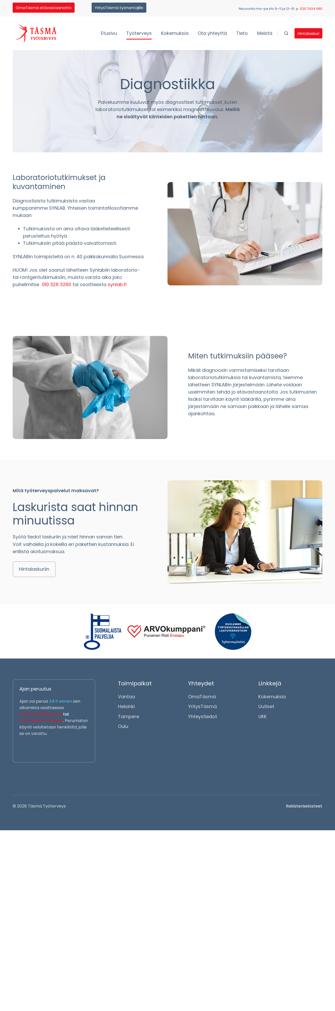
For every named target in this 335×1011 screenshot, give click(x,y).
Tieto (242, 33)
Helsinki (126, 706)
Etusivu (109, 33)
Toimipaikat (135, 683)
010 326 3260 (56, 284)
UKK (262, 716)
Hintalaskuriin (34, 569)
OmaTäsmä (202, 697)
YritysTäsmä (202, 706)
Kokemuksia (174, 33)
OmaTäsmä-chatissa (41, 721)
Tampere (128, 716)
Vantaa (126, 697)
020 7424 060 (311, 8)
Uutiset (266, 706)
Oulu (123, 726)
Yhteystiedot (202, 716)
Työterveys (139, 33)
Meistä (264, 33)
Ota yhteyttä (212, 33)
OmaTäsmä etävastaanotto (43, 7)
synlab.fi (117, 284)
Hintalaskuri (308, 33)
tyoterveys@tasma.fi (41, 714)
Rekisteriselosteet (304, 806)
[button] (286, 33)
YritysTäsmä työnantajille (119, 7)
